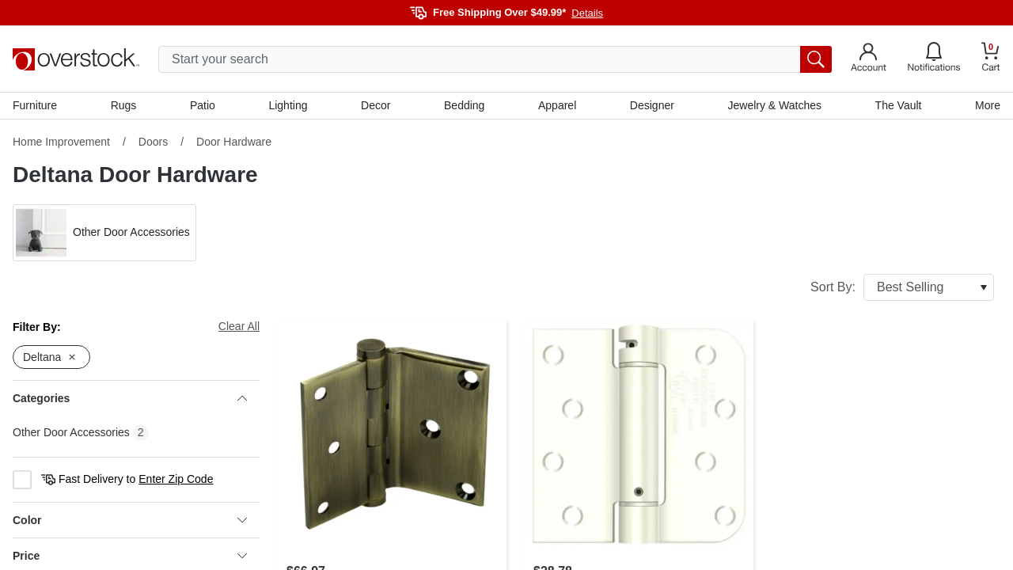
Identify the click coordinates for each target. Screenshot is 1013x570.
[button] (104, 232)
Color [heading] (130, 520)
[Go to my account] (868, 59)
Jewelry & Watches (774, 105)
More (987, 105)
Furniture (35, 105)
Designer (652, 105)
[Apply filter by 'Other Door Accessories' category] (104, 232)
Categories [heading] (130, 398)
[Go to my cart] (990, 59)
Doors (153, 141)
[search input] (495, 59)
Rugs (124, 105)
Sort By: (902, 287)
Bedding (464, 105)
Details (587, 13)
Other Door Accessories (71, 432)
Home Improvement (61, 141)
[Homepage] (76, 59)
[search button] (816, 59)
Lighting (287, 105)
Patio (202, 105)
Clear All (239, 326)
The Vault (898, 105)
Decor (375, 105)
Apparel (557, 105)
